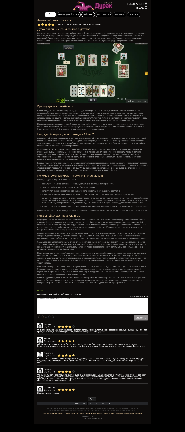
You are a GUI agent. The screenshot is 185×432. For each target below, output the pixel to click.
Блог (77, 403)
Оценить (141, 318)
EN (84, 403)
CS (109, 403)
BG (103, 403)
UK (90, 403)
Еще (92, 399)
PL (97, 403)
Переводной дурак (68, 14)
